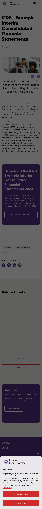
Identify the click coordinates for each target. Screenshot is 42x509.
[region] (21, 482)
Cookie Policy (7, 488)
